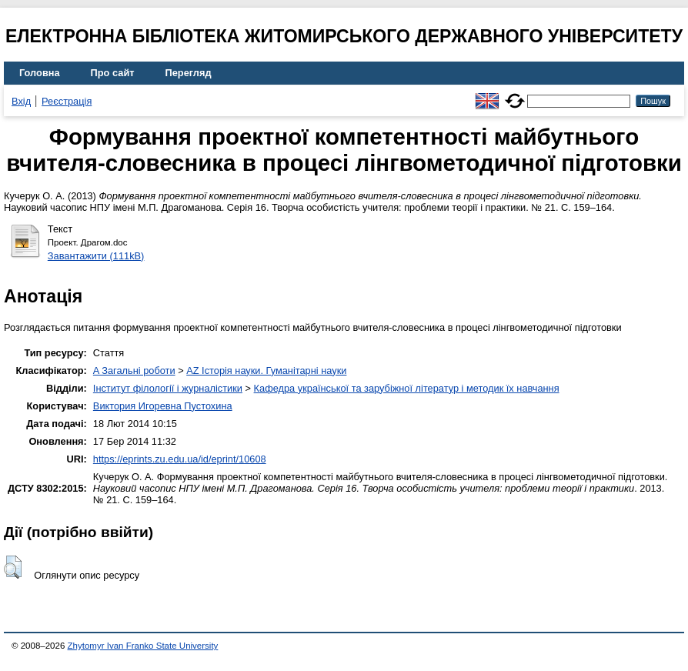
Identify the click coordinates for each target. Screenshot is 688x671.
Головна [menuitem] (39, 72)
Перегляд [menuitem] (188, 72)
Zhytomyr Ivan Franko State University (143, 645)
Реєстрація (67, 101)
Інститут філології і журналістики (167, 388)
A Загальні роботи (134, 370)
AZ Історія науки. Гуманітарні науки (266, 370)
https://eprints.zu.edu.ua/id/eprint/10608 (179, 459)
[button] (13, 567)
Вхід (21, 101)
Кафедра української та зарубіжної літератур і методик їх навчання (406, 388)
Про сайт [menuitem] (113, 72)
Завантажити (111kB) (96, 256)
